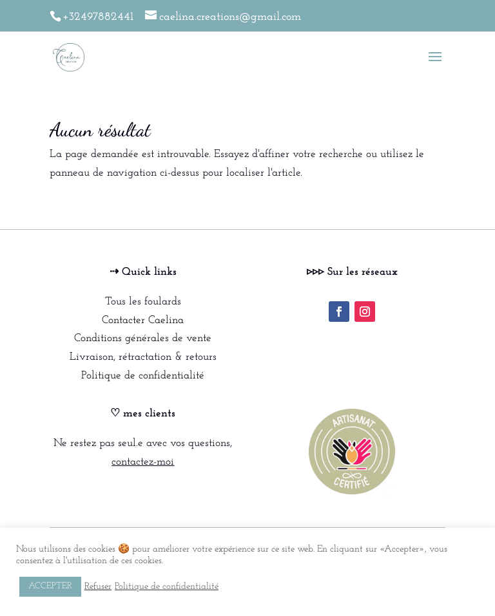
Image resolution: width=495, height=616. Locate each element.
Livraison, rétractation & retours (143, 356)
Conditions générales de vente (142, 338)
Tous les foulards (143, 301)
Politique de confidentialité (142, 375)
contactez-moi (143, 461)
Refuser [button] (98, 587)
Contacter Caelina (143, 320)
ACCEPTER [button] (50, 586)
